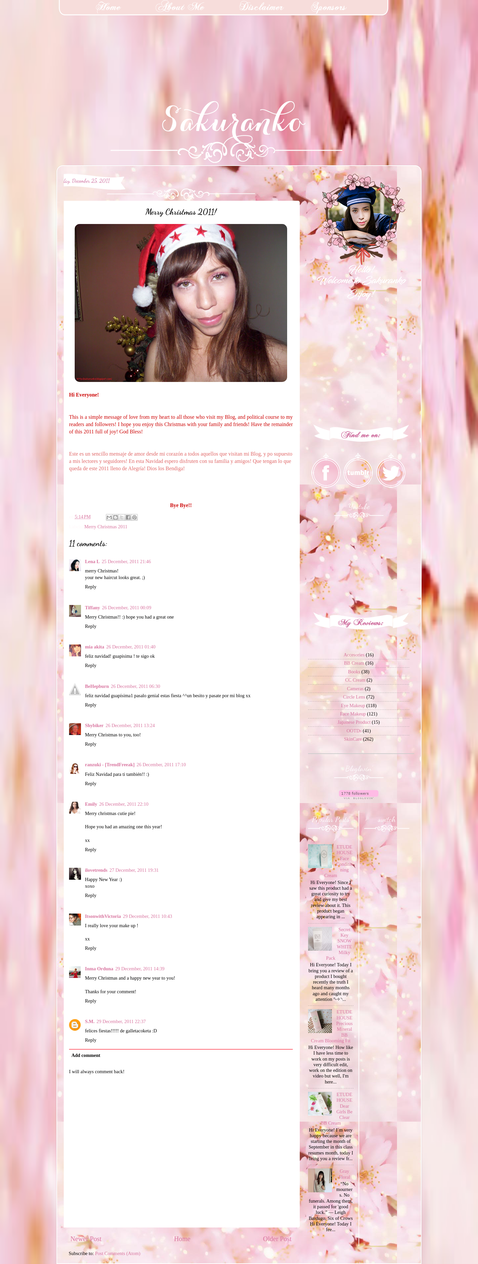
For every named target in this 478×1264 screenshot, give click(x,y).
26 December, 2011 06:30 (135, 686)
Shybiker (94, 725)
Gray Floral (344, 1173)
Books (354, 671)
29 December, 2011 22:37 (121, 1021)
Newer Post (86, 1238)
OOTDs (354, 730)
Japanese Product (354, 722)
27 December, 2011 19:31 (134, 870)
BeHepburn (97, 686)
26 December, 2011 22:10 (123, 804)
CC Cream (355, 680)
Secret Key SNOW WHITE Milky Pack (339, 944)
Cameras (355, 688)
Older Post (277, 1238)
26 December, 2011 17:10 (161, 764)
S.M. (90, 1021)
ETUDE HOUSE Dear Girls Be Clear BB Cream (337, 1109)
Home (182, 1238)
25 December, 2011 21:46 (126, 561)
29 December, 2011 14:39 (139, 968)
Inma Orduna (99, 968)
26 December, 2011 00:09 (126, 607)
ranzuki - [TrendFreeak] (110, 764)
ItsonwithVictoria (103, 916)
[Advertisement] (50, 41)
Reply (90, 586)
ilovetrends (96, 870)
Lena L (92, 561)
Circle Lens (354, 697)
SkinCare (353, 739)
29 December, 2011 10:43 (147, 916)
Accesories (354, 654)
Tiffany (92, 607)
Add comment (85, 1055)
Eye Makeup (353, 705)
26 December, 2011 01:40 (130, 646)
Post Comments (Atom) (117, 1253)
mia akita (94, 646)
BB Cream (354, 663)
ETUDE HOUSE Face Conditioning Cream (338, 861)
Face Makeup (353, 713)
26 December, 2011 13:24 (130, 725)
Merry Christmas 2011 (105, 526)
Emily (91, 804)
